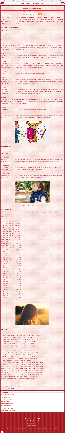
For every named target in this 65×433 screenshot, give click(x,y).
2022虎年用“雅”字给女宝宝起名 (12, 388)
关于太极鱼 (28, 423)
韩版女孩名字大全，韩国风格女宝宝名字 (9, 410)
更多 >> (62, 392)
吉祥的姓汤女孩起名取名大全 (7, 407)
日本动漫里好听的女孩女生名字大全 (13, 386)
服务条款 (33, 423)
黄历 (60, 0)
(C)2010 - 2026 (29, 420)
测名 (14, 0)
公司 (32, 0)
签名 (51, 0)
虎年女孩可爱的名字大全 (6, 397)
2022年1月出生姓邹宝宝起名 (7, 399)
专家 (23, 0)
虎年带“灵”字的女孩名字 (6, 396)
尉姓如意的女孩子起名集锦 (7, 403)
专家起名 (38, 418)
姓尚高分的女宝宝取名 (6, 405)
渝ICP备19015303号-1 (32, 425)
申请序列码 (33, 418)
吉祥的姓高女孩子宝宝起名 (7, 401)
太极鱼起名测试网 (35, 420)
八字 (42, 0)
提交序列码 (27, 418)
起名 (5, 0)
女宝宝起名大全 (4, 392)
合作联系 (37, 423)
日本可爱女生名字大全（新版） (8, 394)
